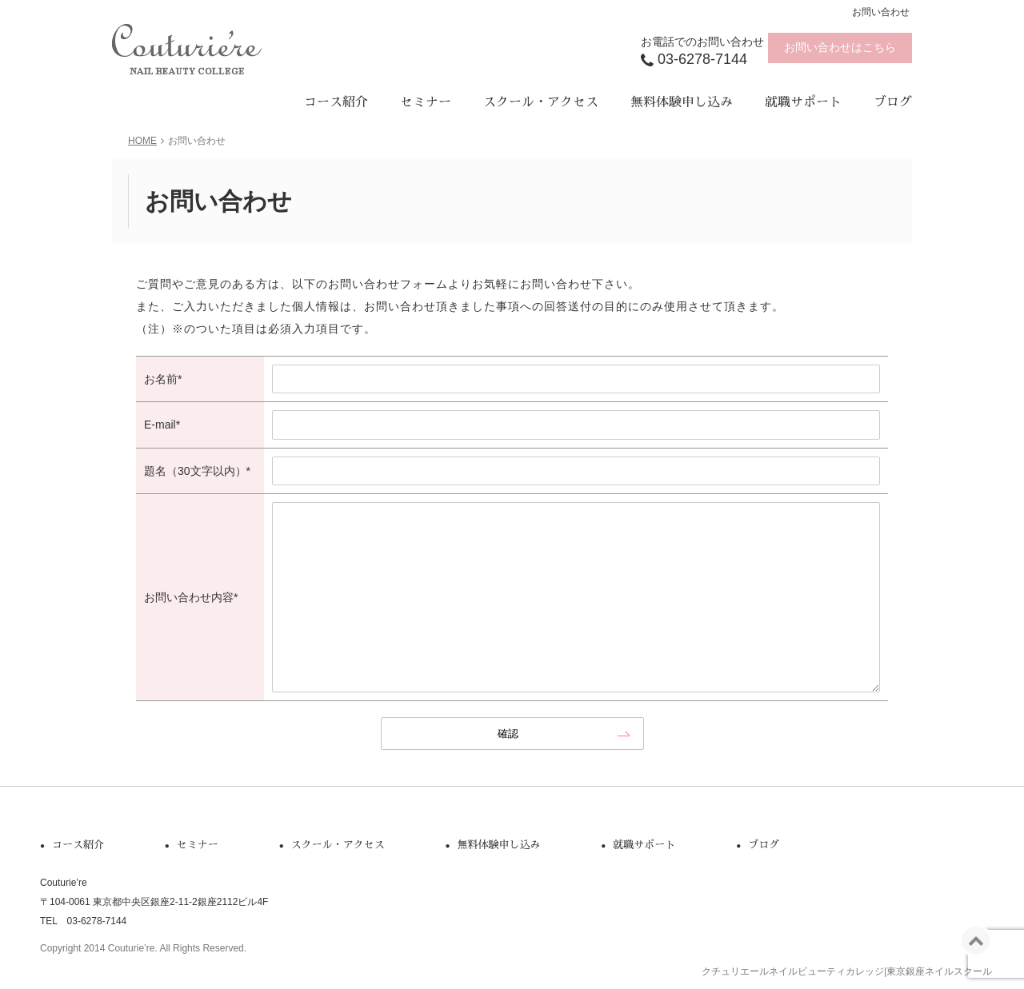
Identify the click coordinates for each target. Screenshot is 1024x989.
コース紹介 (336, 102)
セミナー (425, 102)
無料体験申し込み (681, 102)
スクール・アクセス (540, 102)
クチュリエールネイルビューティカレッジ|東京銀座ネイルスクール (847, 971)
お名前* (163, 379)
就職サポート (803, 102)
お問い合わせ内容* (191, 597)
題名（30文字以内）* (197, 471)
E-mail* (162, 424)
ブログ (893, 102)
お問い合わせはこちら (840, 47)
